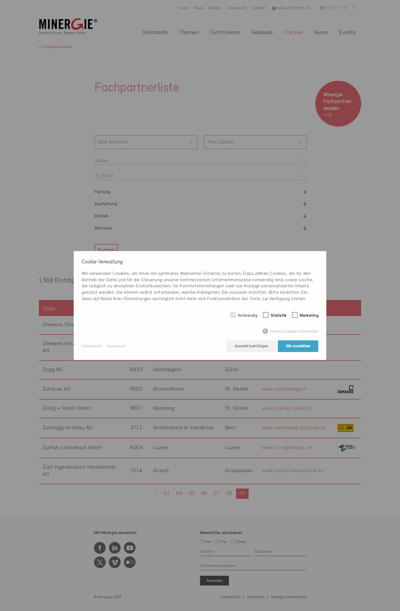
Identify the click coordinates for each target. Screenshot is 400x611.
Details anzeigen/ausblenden (294, 332)
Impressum (116, 346)
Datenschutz (92, 346)
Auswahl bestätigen (251, 346)
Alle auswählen (298, 346)
